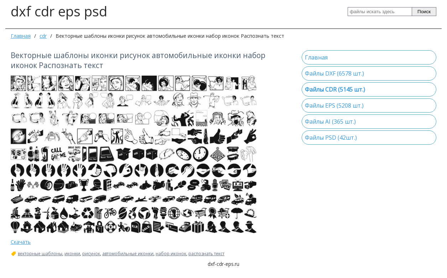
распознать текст (206, 254)
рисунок (91, 254)
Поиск (424, 11)
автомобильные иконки (128, 254)
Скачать (21, 241)
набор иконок (171, 254)
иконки (72, 254)
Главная (21, 35)
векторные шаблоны (40, 254)
